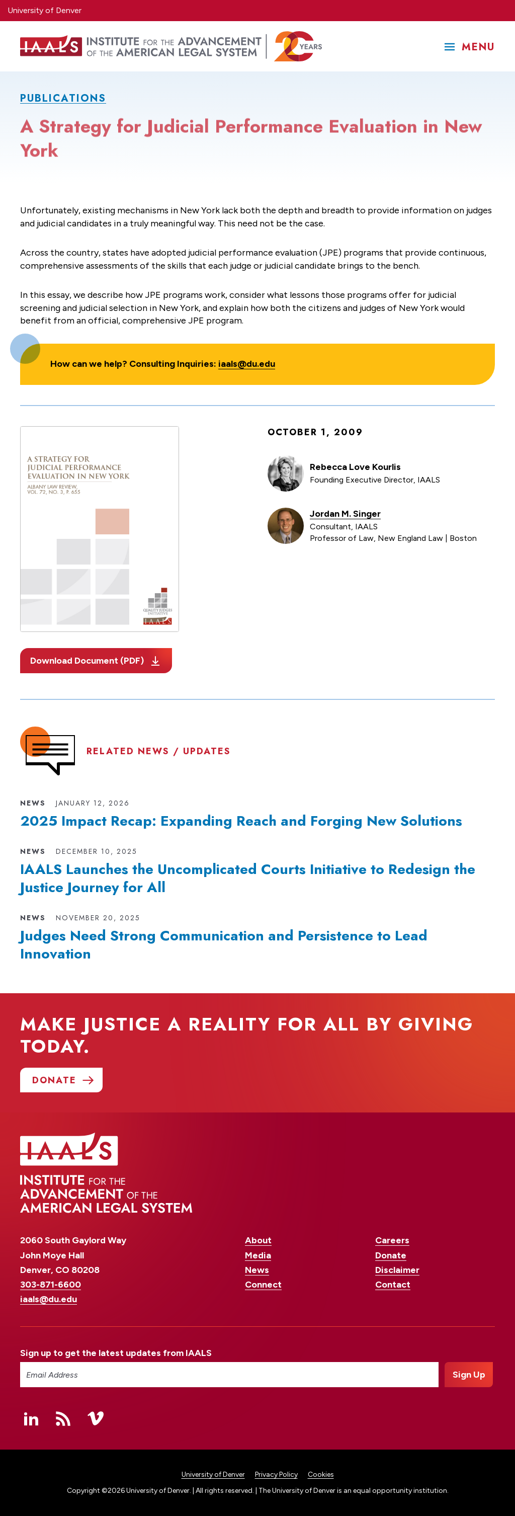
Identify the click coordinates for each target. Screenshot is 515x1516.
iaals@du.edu (246, 363)
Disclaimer (397, 1269)
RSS (63, 1418)
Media (258, 1255)
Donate (390, 1255)
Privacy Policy (276, 1474)
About (258, 1240)
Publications (63, 98)
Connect (263, 1284)
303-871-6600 (50, 1284)
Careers (392, 1240)
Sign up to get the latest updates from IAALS (116, 1353)
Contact (392, 1284)
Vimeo (95, 1418)
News (257, 1269)
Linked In (31, 1418)
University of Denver (44, 10)
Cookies (321, 1474)
